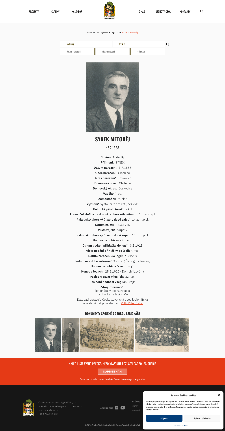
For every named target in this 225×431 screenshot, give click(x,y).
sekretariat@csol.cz (48, 410)
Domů (89, 32)
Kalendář (77, 11)
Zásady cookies (181, 425)
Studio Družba (103, 425)
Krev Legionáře (102, 32)
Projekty (34, 11)
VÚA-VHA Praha (132, 303)
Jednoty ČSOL (163, 11)
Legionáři (115, 32)
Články (55, 11)
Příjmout (164, 418)
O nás (142, 11)
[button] (218, 395)
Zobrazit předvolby (202, 418)
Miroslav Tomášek (122, 425)
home (109, 10)
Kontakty (185, 11)
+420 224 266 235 (48, 414)
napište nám (112, 371)
